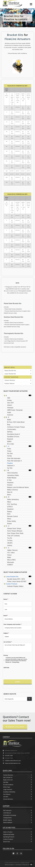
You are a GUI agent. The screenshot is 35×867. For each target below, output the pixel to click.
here (8, 347)
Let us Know (7, 642)
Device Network (7, 822)
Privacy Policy (15, 662)
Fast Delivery (6, 794)
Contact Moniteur (11, 377)
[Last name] (17, 609)
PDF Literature (7, 810)
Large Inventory (7, 789)
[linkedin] (13, 853)
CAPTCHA (6, 667)
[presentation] (16, 672)
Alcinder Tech (27, 864)
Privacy (5, 655)
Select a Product (7, 832)
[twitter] (21, 853)
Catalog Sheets (7, 817)
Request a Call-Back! (15, 727)
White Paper (6, 787)
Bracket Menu (9, 367)
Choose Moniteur (8, 799)
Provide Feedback (8, 784)
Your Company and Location (12, 624)
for (26, 35)
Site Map (5, 782)
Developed (18, 864)
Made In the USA (8, 780)
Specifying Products (8, 837)
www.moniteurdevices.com (12, 763)
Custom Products (8, 839)
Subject (6, 633)
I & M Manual (7, 813)
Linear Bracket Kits (10, 374)
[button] (29, 699)
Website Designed (9, 864)
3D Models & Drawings (9, 815)
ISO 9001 (5, 796)
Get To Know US (7, 777)
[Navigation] (31, 4)
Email (5, 615)
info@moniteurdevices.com (13, 760)
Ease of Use (6, 841)
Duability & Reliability (9, 792)
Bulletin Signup (7, 820)
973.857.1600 (9, 755)
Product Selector (9, 383)
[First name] (17, 603)
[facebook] (17, 853)
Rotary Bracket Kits (10, 370)
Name (5, 599)
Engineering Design (8, 834)
